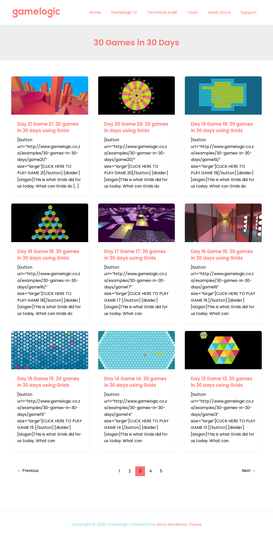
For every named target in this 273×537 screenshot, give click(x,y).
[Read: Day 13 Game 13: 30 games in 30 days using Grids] (223, 363)
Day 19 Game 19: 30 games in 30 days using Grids (221, 130)
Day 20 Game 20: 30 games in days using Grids (131, 130)
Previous (29, 490)
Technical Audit (169, 12)
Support (250, 12)
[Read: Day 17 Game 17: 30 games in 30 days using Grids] (136, 229)
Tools (197, 12)
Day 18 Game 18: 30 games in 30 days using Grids (47, 264)
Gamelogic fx (133, 12)
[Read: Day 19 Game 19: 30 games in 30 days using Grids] (223, 95)
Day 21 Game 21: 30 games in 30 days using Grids (47, 130)
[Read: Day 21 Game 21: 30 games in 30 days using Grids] (49, 95)
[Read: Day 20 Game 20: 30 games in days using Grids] (136, 95)
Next (247, 490)
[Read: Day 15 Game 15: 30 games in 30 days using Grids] (49, 363)
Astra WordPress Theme (179, 524)
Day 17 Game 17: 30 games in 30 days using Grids (134, 264)
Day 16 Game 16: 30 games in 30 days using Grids (221, 264)
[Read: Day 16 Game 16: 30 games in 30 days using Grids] (223, 229)
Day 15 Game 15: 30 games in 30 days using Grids (47, 398)
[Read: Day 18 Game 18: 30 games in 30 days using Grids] (49, 229)
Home (106, 12)
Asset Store (222, 12)
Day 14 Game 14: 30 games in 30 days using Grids (134, 398)
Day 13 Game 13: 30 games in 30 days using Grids (221, 398)
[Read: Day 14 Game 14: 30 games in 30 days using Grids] (136, 363)
